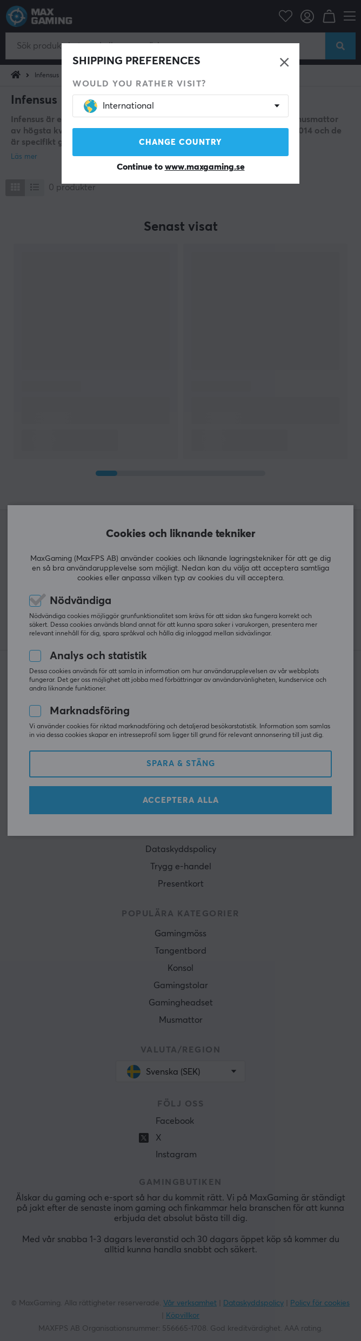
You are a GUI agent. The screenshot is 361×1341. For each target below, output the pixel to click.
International (119, 106)
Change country (180, 142)
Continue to (181, 167)
